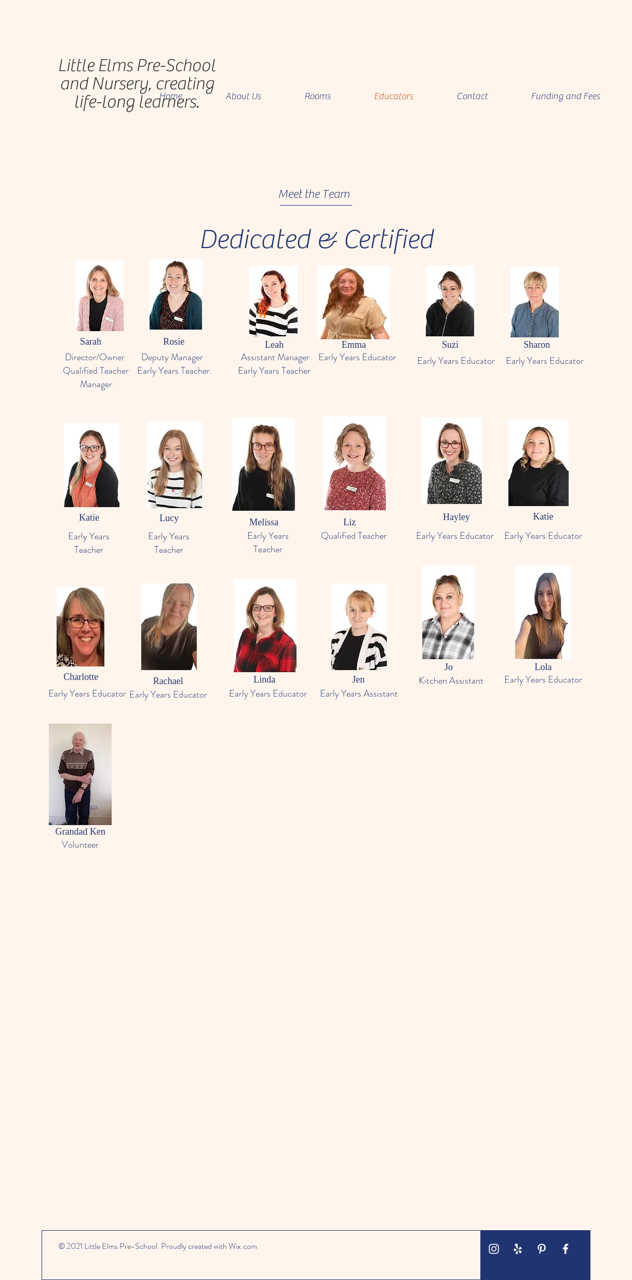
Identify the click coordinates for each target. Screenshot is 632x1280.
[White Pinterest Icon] (541, 1249)
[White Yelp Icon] (518, 1249)
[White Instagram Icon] (494, 1249)
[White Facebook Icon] (565, 1249)
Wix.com (242, 1246)
